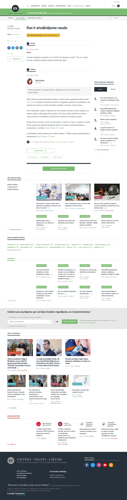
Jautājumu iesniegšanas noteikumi (64, 142)
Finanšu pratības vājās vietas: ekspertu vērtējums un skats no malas (77, 361)
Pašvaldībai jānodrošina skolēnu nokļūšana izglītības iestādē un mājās (110, 111)
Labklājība (113, 145)
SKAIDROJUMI (35, 6)
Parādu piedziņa (102, 244)
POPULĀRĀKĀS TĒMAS (16, 237)
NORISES (44, 6)
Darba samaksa (57, 157)
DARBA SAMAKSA (13, 189)
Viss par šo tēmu (15, 229)
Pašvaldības (112, 115)
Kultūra (48, 368)
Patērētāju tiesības (56, 403)
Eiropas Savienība (77, 396)
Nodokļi (76, 244)
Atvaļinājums (45, 157)
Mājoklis (112, 134)
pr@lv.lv (63, 477)
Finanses (77, 366)
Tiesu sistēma (85, 247)
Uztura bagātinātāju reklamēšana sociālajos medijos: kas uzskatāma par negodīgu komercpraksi (59, 394)
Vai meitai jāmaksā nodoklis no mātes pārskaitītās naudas (43, 272)
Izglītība (99, 247)
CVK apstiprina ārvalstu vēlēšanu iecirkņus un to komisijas (88, 431)
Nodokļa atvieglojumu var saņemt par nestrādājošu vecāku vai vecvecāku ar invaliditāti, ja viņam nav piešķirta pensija (67, 274)
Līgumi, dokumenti (105, 124)
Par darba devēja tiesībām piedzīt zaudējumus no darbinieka (109, 141)
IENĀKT (117, 2)
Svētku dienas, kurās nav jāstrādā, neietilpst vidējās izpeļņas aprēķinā (89, 223)
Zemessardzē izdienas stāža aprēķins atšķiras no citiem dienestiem (110, 293)
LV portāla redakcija (58, 471)
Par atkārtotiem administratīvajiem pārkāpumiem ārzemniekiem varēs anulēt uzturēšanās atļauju (38, 394)
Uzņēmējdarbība (57, 247)
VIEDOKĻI (51, 6)
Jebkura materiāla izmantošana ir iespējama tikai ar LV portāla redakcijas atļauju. (34, 488)
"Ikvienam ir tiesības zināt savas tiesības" (28, 485)
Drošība (41, 403)
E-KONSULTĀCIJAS (78, 6)
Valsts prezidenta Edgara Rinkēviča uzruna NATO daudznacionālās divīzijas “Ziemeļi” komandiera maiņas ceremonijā (19, 363)
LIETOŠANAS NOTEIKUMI (24, 473)
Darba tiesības (16, 34)
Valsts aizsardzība (106, 300)
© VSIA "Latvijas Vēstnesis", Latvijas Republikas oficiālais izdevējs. (29, 490)
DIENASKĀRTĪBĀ (60, 6)
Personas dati (14, 250)
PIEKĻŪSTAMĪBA (22, 475)
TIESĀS (69, 6)
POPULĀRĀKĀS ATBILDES (104, 82)
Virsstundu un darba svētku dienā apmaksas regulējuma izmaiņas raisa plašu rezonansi (48, 206)
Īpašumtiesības (62, 244)
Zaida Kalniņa (39, 80)
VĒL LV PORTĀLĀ (13, 333)
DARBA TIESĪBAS (12, 184)
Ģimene (72, 247)
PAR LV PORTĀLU (22, 471)
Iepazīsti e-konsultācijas (18, 326)
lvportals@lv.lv (59, 475)
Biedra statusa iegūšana (108, 119)
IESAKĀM (10, 258)
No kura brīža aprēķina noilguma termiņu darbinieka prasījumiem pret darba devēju (106, 206)
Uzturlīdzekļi (41, 247)
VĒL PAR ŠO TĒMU (14, 178)
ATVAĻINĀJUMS (12, 187)
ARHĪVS (88, 6)
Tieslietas (12, 244)
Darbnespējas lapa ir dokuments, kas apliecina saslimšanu (45, 223)
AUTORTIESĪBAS (21, 477)
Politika (91, 436)
